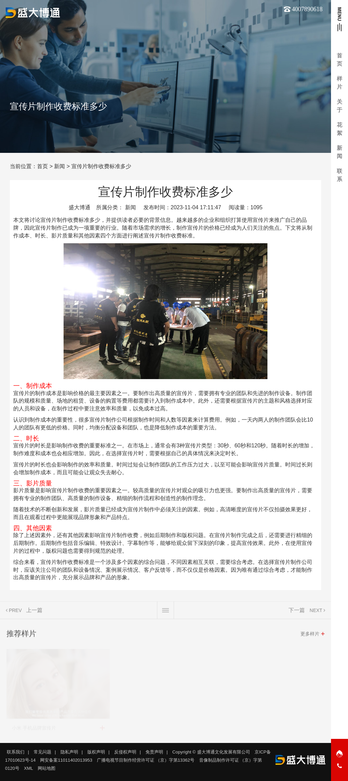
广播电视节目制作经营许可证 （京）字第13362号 (145, 760)
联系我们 (15, 752)
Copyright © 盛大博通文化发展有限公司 (211, 752)
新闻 (59, 166)
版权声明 (96, 752)
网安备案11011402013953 (66, 760)
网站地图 (46, 768)
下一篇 (297, 613)
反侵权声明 (125, 752)
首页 (42, 166)
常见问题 (42, 752)
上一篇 (34, 613)
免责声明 (154, 752)
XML (28, 768)
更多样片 (309, 636)
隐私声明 (69, 752)
